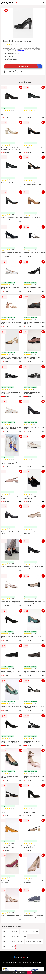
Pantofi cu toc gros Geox (10, 931)
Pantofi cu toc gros (9, 946)
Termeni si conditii (8, 962)
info (20, 117)
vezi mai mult (20, 50)
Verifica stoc (29, 66)
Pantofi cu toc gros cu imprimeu (13, 941)
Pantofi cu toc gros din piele (29, 931)
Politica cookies (38, 962)
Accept (30, 972)
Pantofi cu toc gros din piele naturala (14, 936)
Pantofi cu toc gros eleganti (34, 941)
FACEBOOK (18, 957)
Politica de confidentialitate (23, 962)
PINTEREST (27, 957)
